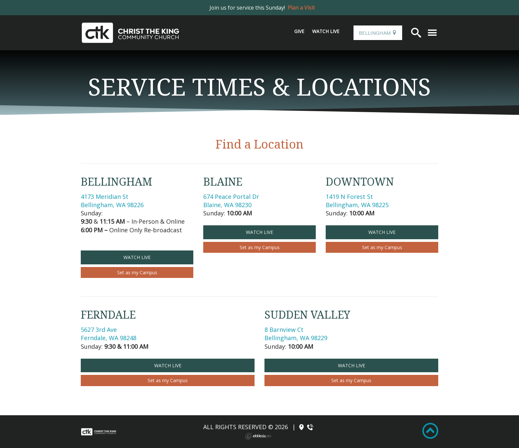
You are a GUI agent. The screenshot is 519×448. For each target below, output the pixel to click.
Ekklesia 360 (258, 436)
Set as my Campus (137, 272)
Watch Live (325, 31)
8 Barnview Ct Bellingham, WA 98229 (295, 334)
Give (299, 31)
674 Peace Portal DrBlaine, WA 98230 (231, 201)
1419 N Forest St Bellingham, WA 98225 (357, 201)
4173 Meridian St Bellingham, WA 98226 (112, 201)
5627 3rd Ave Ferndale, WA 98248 (108, 334)
